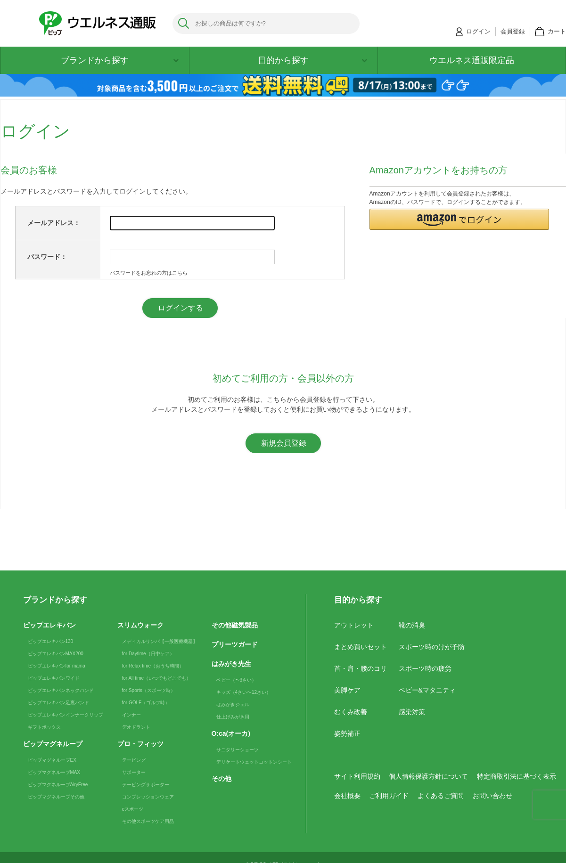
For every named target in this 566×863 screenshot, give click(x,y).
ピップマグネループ (52, 744)
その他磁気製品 (235, 625)
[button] (459, 219)
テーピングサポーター (145, 784)
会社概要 (347, 795)
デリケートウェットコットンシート (254, 762)
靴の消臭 (412, 625)
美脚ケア (347, 690)
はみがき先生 (231, 664)
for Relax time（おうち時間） (153, 665)
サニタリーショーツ (237, 749)
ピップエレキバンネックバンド (61, 690)
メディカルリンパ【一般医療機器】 (159, 641)
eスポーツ (133, 809)
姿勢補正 (347, 733)
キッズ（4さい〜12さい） (243, 692)
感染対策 (412, 712)
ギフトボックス (44, 727)
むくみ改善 (350, 712)
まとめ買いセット (360, 647)
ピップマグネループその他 (56, 796)
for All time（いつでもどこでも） (156, 678)
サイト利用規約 (357, 776)
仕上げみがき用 (232, 716)
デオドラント (136, 727)
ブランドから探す (120, 60)
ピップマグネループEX (52, 760)
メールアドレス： (53, 223)
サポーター (134, 772)
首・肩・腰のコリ (360, 668)
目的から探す (312, 60)
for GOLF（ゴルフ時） (146, 702)
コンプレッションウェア (148, 796)
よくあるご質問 (441, 795)
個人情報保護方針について (428, 776)
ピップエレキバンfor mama (56, 665)
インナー (131, 714)
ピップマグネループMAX (54, 772)
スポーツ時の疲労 (425, 668)
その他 (221, 778)
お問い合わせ (492, 795)
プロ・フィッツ (140, 744)
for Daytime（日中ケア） (148, 653)
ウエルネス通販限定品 (471, 60)
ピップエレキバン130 (51, 641)
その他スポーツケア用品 (148, 821)
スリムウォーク (140, 625)
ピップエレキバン (49, 625)
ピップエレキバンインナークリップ (65, 714)
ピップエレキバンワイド (54, 678)
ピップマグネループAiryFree (58, 784)
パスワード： (47, 257)
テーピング (134, 760)
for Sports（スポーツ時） (148, 690)
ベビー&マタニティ (427, 690)
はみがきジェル (232, 704)
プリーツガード (235, 644)
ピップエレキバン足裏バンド (58, 702)
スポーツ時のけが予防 (432, 647)
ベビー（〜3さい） (236, 680)
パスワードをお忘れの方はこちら (149, 273)
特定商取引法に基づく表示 (516, 776)
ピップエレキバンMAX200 (55, 653)
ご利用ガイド (389, 795)
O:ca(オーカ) (231, 733)
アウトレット (354, 625)
